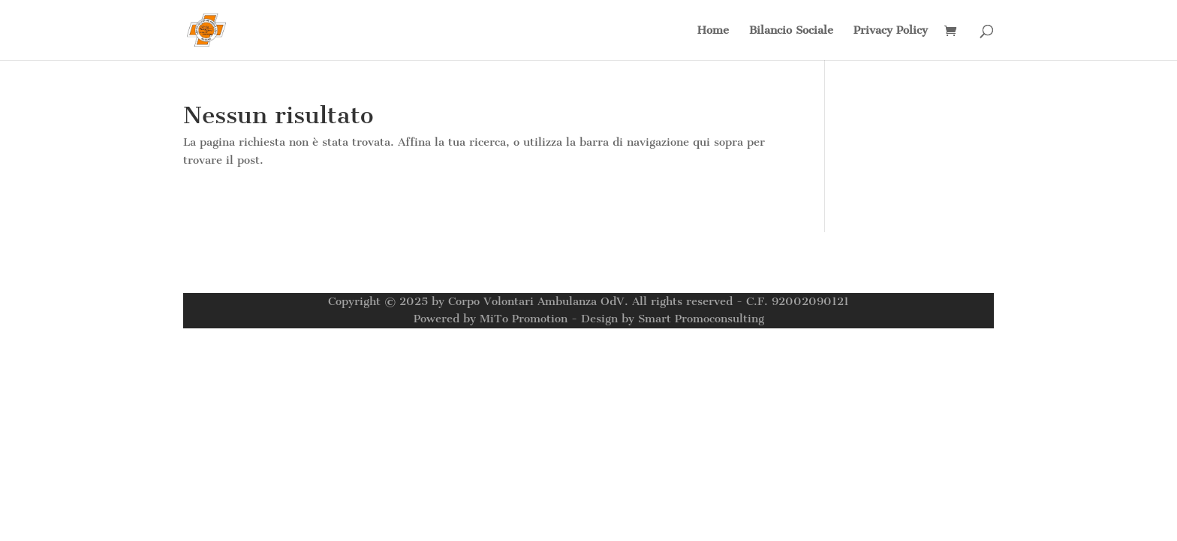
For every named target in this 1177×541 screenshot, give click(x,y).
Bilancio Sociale (791, 31)
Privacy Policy (890, 31)
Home (713, 31)
